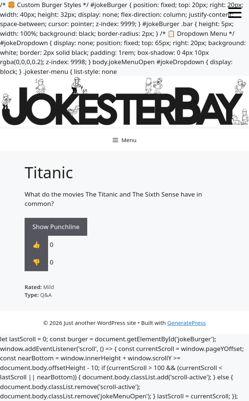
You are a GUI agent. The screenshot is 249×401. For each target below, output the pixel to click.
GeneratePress (186, 322)
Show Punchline (55, 226)
